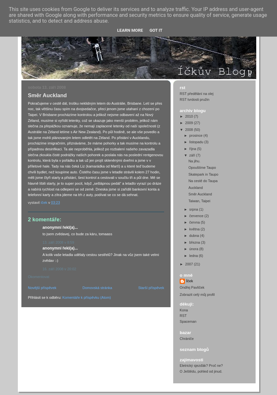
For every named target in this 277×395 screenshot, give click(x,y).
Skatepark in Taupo (203, 174)
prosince (196, 135)
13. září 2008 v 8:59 (58, 242)
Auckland (195, 188)
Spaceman (188, 321)
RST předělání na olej (196, 94)
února (194, 249)
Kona (184, 310)
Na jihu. (194, 161)
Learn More (130, 30)
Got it (156, 30)
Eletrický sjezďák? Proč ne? (201, 365)
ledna (194, 256)
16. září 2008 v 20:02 (59, 269)
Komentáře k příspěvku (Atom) (86, 297)
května (195, 229)
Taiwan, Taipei (199, 201)
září (192, 155)
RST (183, 316)
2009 (189, 123)
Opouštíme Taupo (202, 167)
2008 (189, 130)
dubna (194, 236)
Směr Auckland (200, 194)
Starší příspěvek (151, 288)
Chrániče (187, 339)
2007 (189, 264)
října (193, 149)
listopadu (196, 142)
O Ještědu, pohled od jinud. (201, 371)
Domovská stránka (97, 288)
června (195, 222)
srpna (194, 209)
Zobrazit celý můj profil (197, 294)
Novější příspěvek (42, 288)
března (195, 242)
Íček (189, 281)
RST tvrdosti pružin (194, 99)
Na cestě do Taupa (203, 181)
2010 (189, 116)
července (197, 216)
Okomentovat (38, 277)
